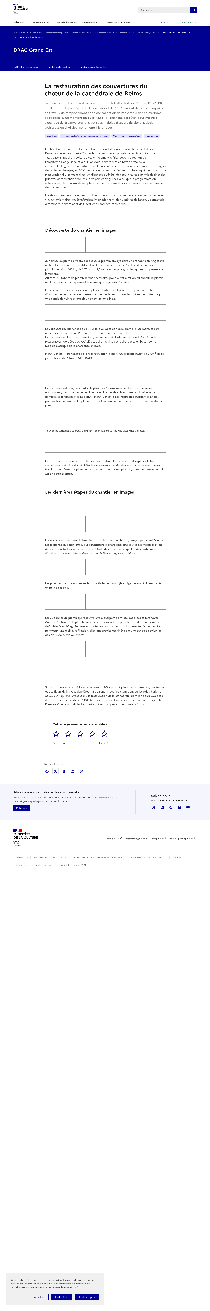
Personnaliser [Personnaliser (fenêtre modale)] (37, 1297)
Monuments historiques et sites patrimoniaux (85, 136)
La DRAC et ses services (25, 67)
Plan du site (177, 1299)
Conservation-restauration (127, 136)
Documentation (90, 22)
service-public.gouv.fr (181, 1280)
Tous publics (151, 136)
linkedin (162, 1249)
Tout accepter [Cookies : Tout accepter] (87, 1297)
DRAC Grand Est (21, 32)
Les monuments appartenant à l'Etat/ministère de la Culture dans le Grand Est (80, 32)
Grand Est (51, 136)
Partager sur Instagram (73, 1213)
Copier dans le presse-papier (81, 1213)
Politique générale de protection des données (147, 1299)
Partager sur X (55, 1213)
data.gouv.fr (113, 1280)
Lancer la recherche (193, 10)
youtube (188, 1249)
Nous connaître (40, 22)
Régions (164, 22)
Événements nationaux (118, 22)
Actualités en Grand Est (93, 67)
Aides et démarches (59, 67)
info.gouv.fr (157, 1280)
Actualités (18, 22)
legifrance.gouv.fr (135, 1280)
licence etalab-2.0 (75, 1307)
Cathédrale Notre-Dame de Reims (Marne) (137, 32)
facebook (171, 1249)
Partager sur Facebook (47, 1213)
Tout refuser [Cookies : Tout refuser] (62, 1297)
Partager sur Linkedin (64, 1213)
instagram (179, 1249)
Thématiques (186, 22)
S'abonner (22, 1250)
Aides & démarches (67, 22)
